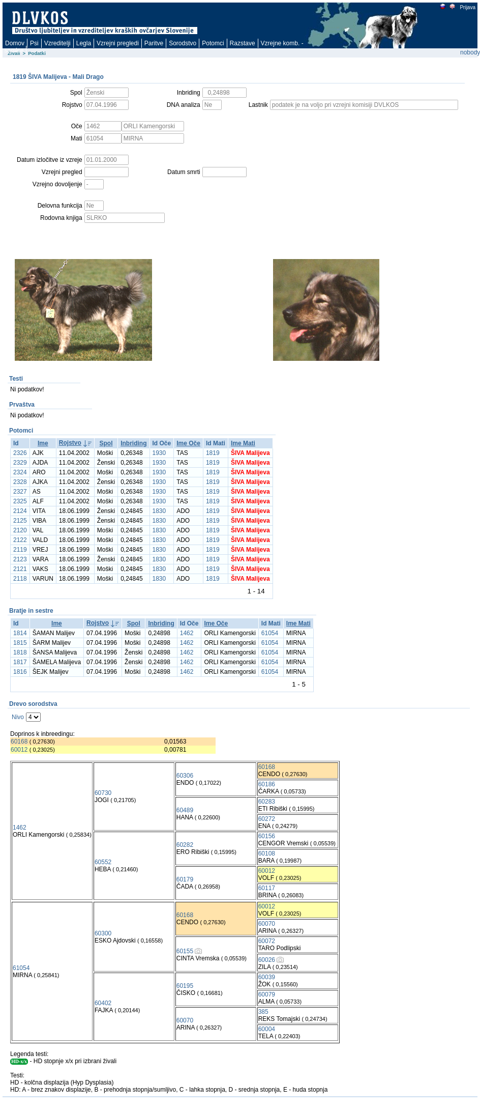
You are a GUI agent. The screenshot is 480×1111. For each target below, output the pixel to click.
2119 (20, 549)
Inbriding (133, 443)
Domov (14, 43)
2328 (20, 482)
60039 (266, 977)
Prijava (467, 7)
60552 (103, 862)
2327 (20, 491)
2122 (20, 540)
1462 (187, 633)
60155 (184, 951)
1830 (159, 511)
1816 (20, 671)
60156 (266, 836)
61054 (269, 633)
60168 (19, 741)
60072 (266, 941)
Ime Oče (188, 443)
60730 (103, 792)
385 (263, 1011)
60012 (19, 749)
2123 (20, 559)
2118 (20, 578)
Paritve (153, 43)
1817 (20, 662)
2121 (20, 569)
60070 (266, 923)
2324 (20, 472)
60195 (184, 985)
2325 (20, 501)
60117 (266, 888)
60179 (184, 879)
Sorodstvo (182, 43)
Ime (43, 443)
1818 (20, 652)
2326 (20, 453)
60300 (103, 933)
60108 (266, 853)
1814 (20, 633)
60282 (184, 844)
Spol (106, 443)
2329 (20, 462)
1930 (159, 453)
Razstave (242, 43)
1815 (20, 642)
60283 (266, 801)
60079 (266, 994)
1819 (213, 453)
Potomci (213, 43)
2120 (20, 530)
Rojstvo (70, 442)
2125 (20, 520)
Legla (83, 43)
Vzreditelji (57, 43)
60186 (266, 784)
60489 (184, 810)
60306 (184, 775)
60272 (266, 818)
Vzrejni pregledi (118, 43)
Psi (34, 43)
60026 (266, 959)
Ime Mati (243, 443)
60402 (103, 1003)
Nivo (18, 717)
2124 (20, 511)
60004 (266, 1029)
